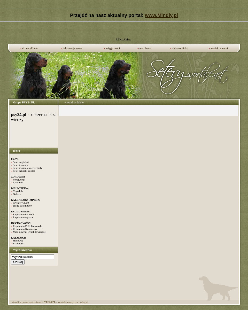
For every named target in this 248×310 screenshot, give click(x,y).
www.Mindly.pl (161, 15)
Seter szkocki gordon (24, 170)
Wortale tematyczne (68, 302)
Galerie (17, 194)
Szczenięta (18, 243)
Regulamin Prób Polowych (27, 226)
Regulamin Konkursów (25, 228)
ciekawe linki (179, 48)
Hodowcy (18, 240)
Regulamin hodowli (23, 214)
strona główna (30, 48)
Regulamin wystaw (23, 217)
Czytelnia (18, 191)
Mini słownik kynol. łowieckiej (29, 231)
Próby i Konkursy (22, 205)
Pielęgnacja (19, 179)
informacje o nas (72, 48)
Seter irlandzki (20, 164)
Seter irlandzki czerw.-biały (27, 167)
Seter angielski (21, 162)
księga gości (113, 48)
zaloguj (84, 302)
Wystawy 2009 (21, 202)
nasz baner (146, 48)
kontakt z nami (219, 48)
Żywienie (18, 182)
